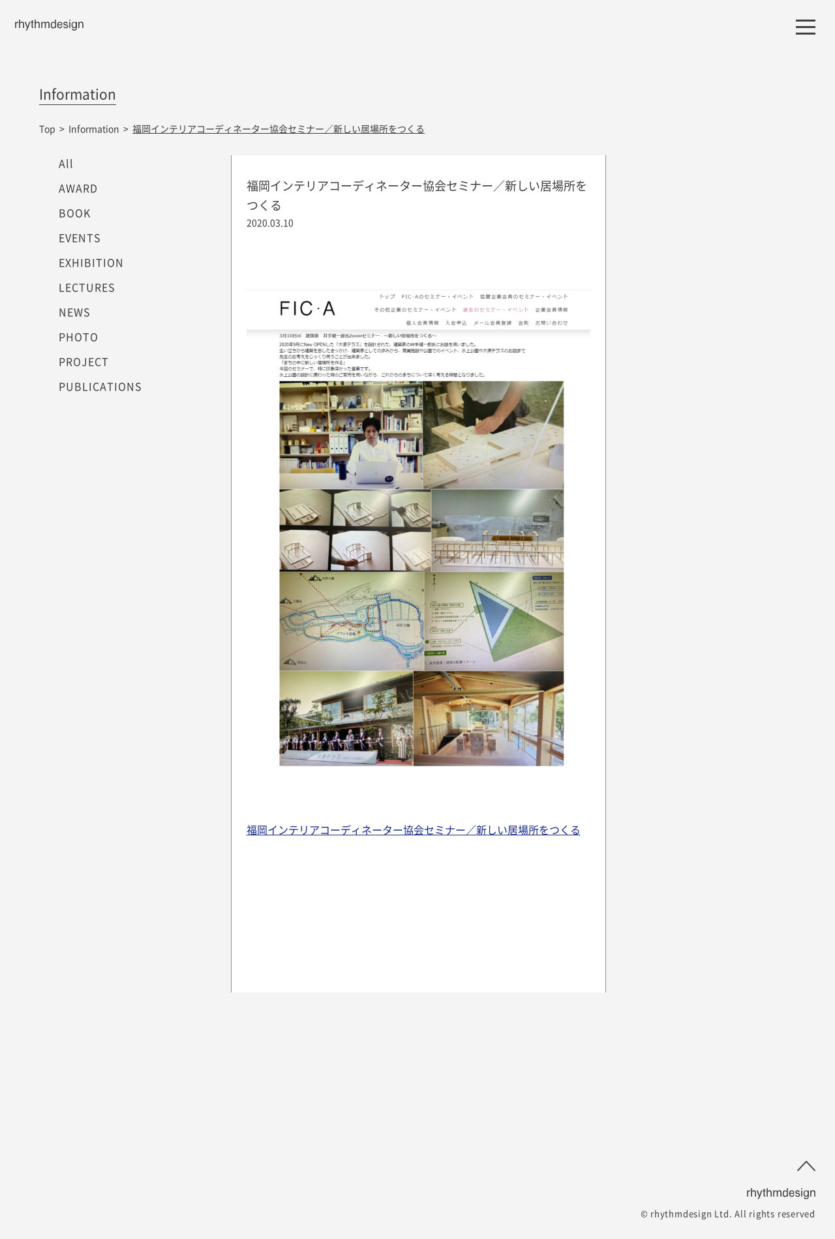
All (66, 163)
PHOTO (79, 336)
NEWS (75, 312)
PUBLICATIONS (100, 386)
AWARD (78, 188)
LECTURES (87, 287)
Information (93, 128)
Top (47, 128)
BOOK (75, 212)
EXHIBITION (91, 262)
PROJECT (84, 361)
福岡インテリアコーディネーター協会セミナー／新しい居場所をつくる (414, 829)
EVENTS (80, 237)
